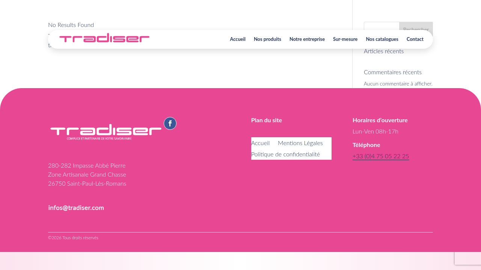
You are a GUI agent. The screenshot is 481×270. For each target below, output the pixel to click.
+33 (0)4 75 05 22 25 (381, 155)
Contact (415, 39)
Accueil (237, 39)
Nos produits (267, 39)
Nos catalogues (382, 39)
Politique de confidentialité (285, 155)
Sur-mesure (345, 39)
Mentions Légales (300, 143)
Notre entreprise (307, 39)
